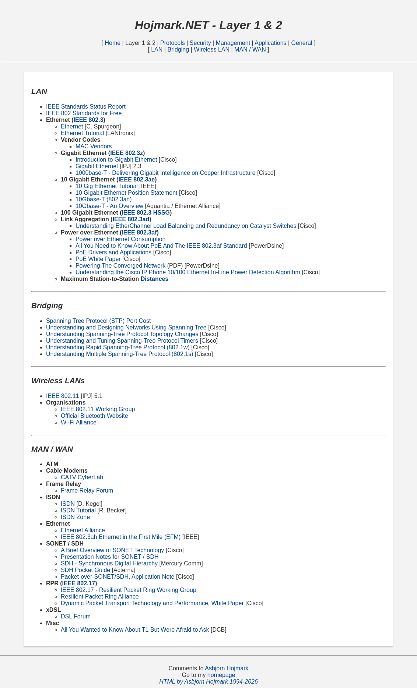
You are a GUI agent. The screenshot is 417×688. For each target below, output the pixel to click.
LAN (157, 49)
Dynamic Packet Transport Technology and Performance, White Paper (152, 603)
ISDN (68, 504)
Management (234, 43)
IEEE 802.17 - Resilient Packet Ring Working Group (128, 590)
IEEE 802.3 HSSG (146, 212)
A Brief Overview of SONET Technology (112, 550)
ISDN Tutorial (78, 510)
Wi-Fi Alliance (79, 422)
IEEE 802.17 (78, 583)
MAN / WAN (250, 49)
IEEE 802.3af (139, 232)
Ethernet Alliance (83, 530)
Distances (155, 279)
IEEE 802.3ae (136, 179)
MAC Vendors (94, 146)
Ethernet (72, 126)
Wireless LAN (212, 49)
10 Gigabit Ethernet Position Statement (127, 193)
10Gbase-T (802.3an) (104, 199)
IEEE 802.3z (126, 153)
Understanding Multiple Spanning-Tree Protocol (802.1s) (119, 354)
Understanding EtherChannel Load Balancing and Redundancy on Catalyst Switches (186, 226)
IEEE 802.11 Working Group (98, 409)
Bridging (178, 49)
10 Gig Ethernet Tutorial (107, 186)
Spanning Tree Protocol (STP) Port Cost (98, 321)
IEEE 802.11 (62, 396)
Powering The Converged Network (120, 265)
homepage (221, 675)
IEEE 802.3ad (131, 219)
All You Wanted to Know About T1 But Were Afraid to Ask (135, 630)
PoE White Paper (98, 259)
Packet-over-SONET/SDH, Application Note (118, 577)
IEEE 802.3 (89, 120)
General (302, 43)
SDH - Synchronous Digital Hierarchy (109, 563)
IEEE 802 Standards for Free (84, 113)
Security (201, 43)
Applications (270, 43)
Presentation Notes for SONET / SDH (110, 557)
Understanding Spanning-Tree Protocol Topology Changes (122, 334)
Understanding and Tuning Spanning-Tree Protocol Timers (122, 341)
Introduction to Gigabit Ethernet (116, 159)
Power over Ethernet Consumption (121, 239)
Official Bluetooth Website (94, 416)
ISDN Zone (75, 517)
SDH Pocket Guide (85, 570)
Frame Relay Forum (87, 490)
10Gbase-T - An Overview (109, 206)
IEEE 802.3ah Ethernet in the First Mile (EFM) (121, 537)
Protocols (173, 43)
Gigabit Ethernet (97, 166)
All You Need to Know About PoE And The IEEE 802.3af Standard (161, 246)
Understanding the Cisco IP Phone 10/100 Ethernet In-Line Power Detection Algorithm (188, 272)
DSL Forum (76, 616)
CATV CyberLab (82, 477)
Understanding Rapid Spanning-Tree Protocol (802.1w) (118, 347)
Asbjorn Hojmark (226, 668)
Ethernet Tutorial (82, 133)
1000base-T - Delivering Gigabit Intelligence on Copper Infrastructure (166, 173)
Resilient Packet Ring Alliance (100, 596)
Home (113, 43)
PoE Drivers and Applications (113, 252)
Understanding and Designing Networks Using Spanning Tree (126, 327)
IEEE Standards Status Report (86, 106)
